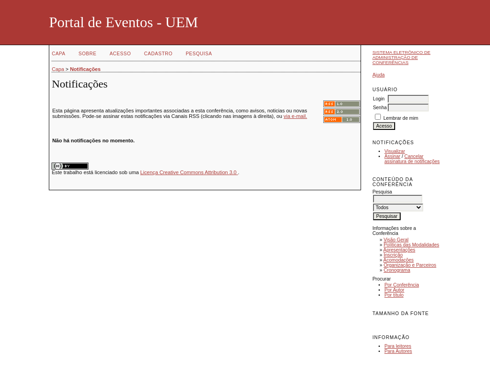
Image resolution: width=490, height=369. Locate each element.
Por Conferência (402, 284)
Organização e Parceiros (410, 265)
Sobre (87, 53)
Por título (394, 295)
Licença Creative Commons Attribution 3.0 (189, 172)
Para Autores (398, 351)
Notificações (85, 69)
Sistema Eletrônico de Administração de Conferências (402, 57)
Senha (380, 107)
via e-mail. (295, 116)
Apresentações (399, 249)
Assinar (393, 156)
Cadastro (158, 53)
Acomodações (398, 260)
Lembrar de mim (401, 118)
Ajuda (379, 74)
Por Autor (394, 290)
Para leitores (398, 346)
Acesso (120, 53)
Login (379, 98)
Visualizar (395, 151)
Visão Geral (396, 239)
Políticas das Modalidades (411, 244)
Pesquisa (199, 53)
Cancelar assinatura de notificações (412, 159)
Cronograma (397, 270)
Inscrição (393, 255)
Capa (58, 53)
